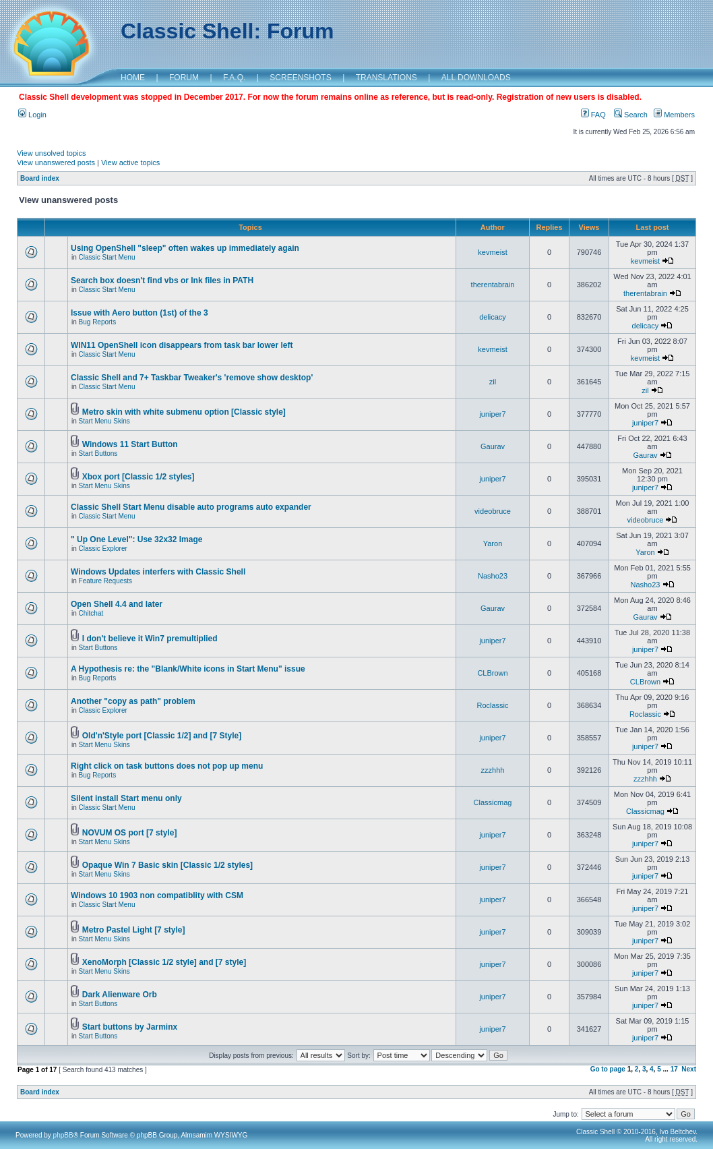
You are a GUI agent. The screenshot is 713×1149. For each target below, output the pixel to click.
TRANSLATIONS (386, 77)
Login (32, 115)
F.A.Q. (234, 77)
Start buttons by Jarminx (129, 1027)
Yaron (493, 543)
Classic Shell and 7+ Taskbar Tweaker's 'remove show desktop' (192, 377)
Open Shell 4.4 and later (116, 604)
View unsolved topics (51, 153)
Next (688, 1069)
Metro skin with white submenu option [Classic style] (184, 412)
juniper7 (492, 414)
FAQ (593, 115)
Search (631, 115)
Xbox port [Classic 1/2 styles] (138, 476)
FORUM (184, 77)
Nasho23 (492, 576)
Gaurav (492, 446)
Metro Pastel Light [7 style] (133, 930)
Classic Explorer (103, 548)
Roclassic (492, 705)
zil (492, 382)
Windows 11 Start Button (130, 444)
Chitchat (91, 613)
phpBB (63, 1135)
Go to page (607, 1069)
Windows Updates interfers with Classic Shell (158, 572)
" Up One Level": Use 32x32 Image (136, 539)
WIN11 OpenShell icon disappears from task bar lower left (181, 345)
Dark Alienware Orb (119, 994)
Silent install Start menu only (126, 798)
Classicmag (493, 802)
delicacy (492, 317)
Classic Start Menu (107, 257)
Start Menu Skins (104, 421)
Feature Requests (106, 581)
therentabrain (493, 285)
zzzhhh (493, 770)
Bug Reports (98, 322)
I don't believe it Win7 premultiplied (150, 638)
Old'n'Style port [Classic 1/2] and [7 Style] (161, 735)
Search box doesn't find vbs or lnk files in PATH (162, 280)
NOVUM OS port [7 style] (129, 832)
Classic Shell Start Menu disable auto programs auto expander (191, 507)
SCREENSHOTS (300, 77)
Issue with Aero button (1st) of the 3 (139, 313)
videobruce (492, 511)
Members (674, 115)
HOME (133, 77)
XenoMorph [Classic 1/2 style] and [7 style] (164, 962)
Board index (39, 178)
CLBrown (492, 673)
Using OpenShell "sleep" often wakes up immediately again (185, 248)
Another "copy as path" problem (133, 701)
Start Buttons (98, 453)
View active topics (130, 162)
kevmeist (492, 252)
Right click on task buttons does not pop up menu (167, 766)
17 (674, 1069)
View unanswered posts (56, 162)
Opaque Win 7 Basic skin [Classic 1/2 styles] (167, 865)
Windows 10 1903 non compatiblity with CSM (157, 895)
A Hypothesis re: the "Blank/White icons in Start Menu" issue (188, 669)
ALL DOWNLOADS (476, 77)
